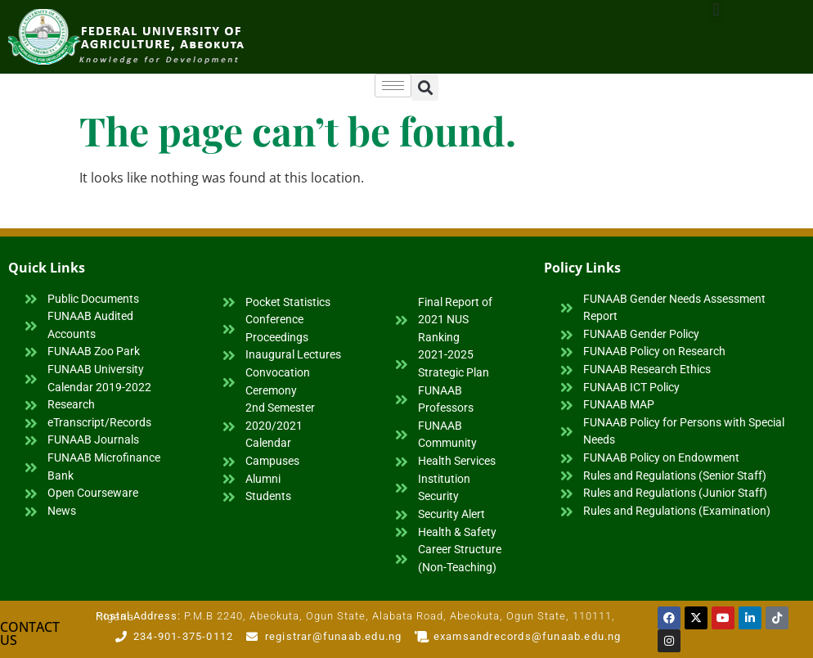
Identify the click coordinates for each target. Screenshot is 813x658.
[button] (424, 87)
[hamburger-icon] (393, 85)
